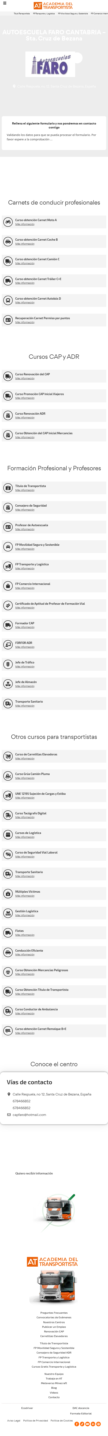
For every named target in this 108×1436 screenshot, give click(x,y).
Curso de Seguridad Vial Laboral (36, 852)
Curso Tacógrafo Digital (30, 813)
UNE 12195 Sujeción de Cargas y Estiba (40, 793)
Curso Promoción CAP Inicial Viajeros (39, 394)
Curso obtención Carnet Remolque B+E (40, 1029)
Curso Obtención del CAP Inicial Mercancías (44, 433)
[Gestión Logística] (8, 913)
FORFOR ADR (23, 643)
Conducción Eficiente (29, 950)
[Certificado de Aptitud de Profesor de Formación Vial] (8, 605)
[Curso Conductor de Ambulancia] (8, 1011)
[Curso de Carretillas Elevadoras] (8, 756)
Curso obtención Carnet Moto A (36, 220)
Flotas (19, 930)
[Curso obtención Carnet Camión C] (8, 261)
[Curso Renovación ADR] (8, 415)
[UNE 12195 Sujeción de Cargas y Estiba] (8, 795)
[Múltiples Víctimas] (8, 893)
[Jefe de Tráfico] (8, 664)
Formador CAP (24, 623)
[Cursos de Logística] (8, 834)
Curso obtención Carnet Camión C (37, 259)
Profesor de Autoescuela (31, 525)
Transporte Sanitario (29, 701)
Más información (24, 224)
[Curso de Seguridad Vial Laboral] (8, 854)
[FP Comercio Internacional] (8, 586)
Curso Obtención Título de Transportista (42, 989)
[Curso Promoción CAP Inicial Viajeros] (8, 396)
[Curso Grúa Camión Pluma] (8, 776)
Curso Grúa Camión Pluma (32, 774)
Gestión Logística (26, 911)
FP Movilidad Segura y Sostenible (73, 13)
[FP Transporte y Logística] (8, 566)
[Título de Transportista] (8, 488)
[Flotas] (8, 933)
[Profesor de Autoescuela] (8, 527)
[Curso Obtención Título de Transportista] (8, 991)
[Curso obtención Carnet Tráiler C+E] (8, 281)
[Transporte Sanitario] (8, 703)
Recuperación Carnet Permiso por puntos (42, 318)
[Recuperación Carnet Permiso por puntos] (8, 320)
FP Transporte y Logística (44, 13)
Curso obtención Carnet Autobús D (38, 298)
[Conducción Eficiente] (8, 952)
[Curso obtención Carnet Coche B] (8, 241)
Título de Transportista (30, 486)
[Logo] (54, 6)
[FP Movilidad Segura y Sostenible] (8, 546)
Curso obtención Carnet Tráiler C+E (38, 279)
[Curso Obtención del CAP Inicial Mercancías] (8, 435)
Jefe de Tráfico (24, 662)
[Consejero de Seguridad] (8, 507)
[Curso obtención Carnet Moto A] (8, 222)
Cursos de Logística (28, 833)
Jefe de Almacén (26, 682)
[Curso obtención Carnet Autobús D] (8, 300)
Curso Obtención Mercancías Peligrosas (41, 970)
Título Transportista (22, 13)
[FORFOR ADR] (8, 645)
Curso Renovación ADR (30, 413)
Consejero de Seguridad (31, 505)
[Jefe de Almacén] (8, 684)
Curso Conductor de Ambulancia (36, 1009)
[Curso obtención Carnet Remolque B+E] (8, 1031)
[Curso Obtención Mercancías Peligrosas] (8, 972)
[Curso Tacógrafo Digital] (8, 815)
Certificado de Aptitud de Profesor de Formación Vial (50, 603)
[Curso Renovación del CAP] (8, 376)
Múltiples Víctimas (27, 891)
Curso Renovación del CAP (32, 374)
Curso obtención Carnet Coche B (36, 239)
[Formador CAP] (8, 625)
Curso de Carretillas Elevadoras (36, 754)
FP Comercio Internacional (32, 584)
